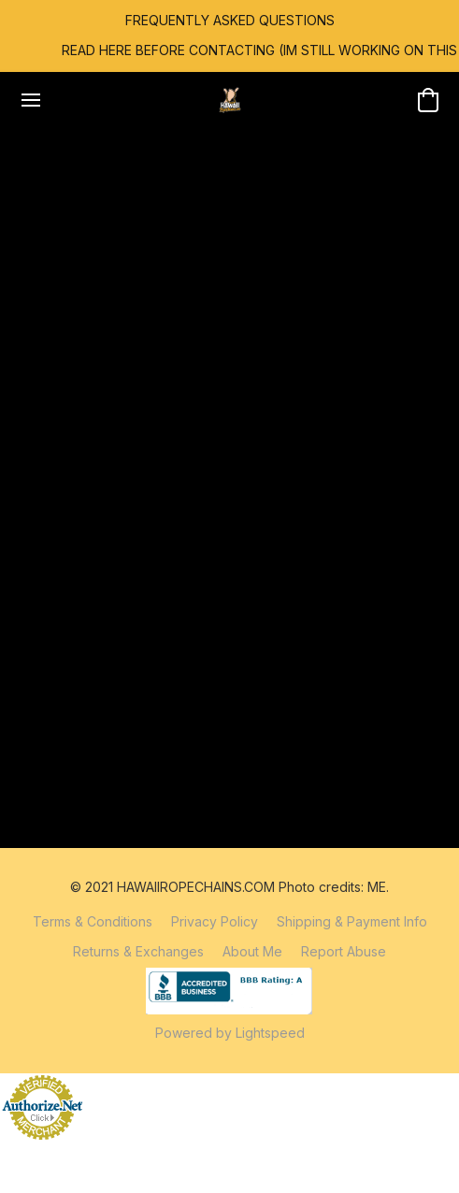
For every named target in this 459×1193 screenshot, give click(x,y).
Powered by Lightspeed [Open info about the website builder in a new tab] (230, 1033)
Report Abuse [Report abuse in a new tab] (343, 951)
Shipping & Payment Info (352, 921)
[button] (230, 100)
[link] (230, 50)
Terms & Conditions (92, 921)
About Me (252, 951)
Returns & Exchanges (138, 951)
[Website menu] (31, 100)
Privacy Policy (214, 921)
